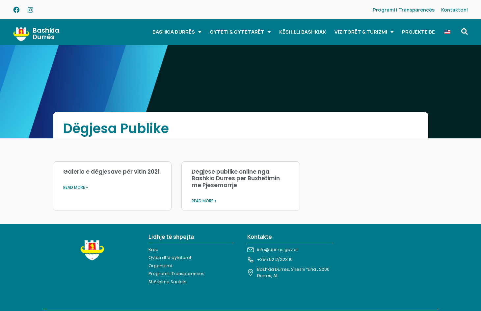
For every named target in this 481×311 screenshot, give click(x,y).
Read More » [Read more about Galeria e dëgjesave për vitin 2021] (75, 187)
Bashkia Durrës (46, 34)
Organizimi (160, 266)
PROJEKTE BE (418, 31)
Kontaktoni (454, 9)
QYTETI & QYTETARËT (240, 32)
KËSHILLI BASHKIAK (302, 31)
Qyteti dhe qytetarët (169, 257)
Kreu (153, 249)
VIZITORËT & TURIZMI (363, 32)
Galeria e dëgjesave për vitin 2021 (111, 172)
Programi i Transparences (176, 273)
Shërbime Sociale (167, 282)
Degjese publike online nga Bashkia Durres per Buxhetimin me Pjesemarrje (236, 178)
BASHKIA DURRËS (176, 32)
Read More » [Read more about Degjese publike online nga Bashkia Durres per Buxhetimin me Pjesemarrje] (204, 201)
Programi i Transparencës (404, 9)
